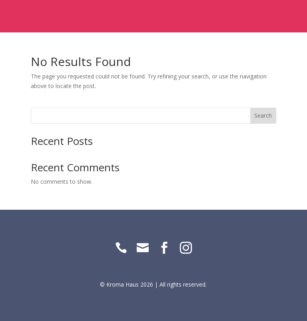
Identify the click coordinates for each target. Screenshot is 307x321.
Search (263, 115)
